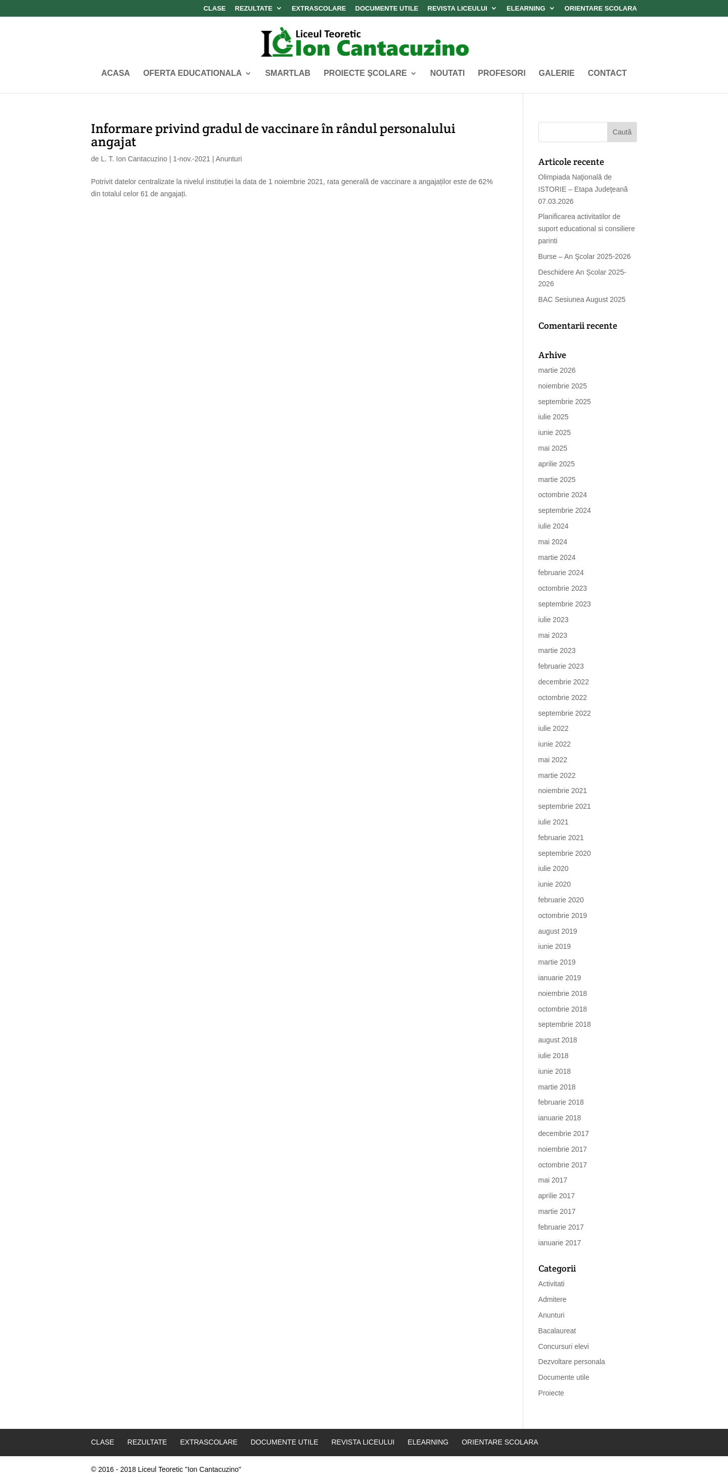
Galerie (557, 73)
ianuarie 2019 (559, 978)
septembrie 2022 (564, 713)
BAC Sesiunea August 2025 (582, 299)
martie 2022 (557, 775)
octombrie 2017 (562, 1165)
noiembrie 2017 (562, 1149)
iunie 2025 (554, 432)
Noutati (447, 73)
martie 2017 (557, 1211)
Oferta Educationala (192, 73)
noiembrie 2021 (562, 791)
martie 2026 (557, 370)
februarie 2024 (561, 573)
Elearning (526, 8)
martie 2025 (557, 479)
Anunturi (229, 159)
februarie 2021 (561, 838)
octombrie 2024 (562, 495)
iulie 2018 (553, 1056)
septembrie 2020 (564, 853)
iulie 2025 (553, 417)
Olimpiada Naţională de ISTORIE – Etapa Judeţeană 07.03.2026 (583, 189)
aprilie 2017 (556, 1196)
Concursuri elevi (563, 1346)
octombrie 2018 (562, 1009)
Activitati (551, 1284)
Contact (607, 73)
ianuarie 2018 (559, 1118)
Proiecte (551, 1393)
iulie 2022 (553, 728)
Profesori (501, 73)
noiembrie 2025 (562, 386)
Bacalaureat (557, 1331)
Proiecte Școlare (365, 73)
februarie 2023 (561, 666)
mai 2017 (553, 1180)
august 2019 (557, 931)
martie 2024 (557, 557)
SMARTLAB (287, 73)
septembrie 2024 (564, 510)
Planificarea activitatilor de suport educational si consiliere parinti (586, 228)
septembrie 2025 (564, 402)
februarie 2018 (561, 1102)
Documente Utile (387, 8)
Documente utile (563, 1377)
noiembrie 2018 (562, 993)
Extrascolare (319, 8)
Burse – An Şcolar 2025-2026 (584, 256)
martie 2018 (557, 1087)
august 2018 (557, 1040)
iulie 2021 (553, 822)
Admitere (552, 1299)
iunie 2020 (554, 884)
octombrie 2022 (562, 697)
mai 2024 (553, 542)
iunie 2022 (554, 744)
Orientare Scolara (601, 8)
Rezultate (253, 8)
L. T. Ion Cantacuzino (134, 159)
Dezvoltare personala (571, 1362)
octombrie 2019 (562, 915)
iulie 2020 (553, 868)
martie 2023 (557, 650)
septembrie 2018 (564, 1024)
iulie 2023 (553, 620)
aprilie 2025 (556, 464)
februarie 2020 (561, 900)
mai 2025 (553, 448)
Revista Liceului (457, 8)
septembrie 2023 (564, 604)
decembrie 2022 (563, 682)
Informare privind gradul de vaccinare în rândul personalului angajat (273, 135)
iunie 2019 (554, 946)
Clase (214, 8)
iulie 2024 (553, 526)
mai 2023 (553, 635)
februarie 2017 (561, 1227)
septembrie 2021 (564, 806)
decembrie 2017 (563, 1133)
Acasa (115, 73)
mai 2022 (553, 760)
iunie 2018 (554, 1071)
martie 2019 (557, 962)
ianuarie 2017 (559, 1243)
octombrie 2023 (562, 588)
